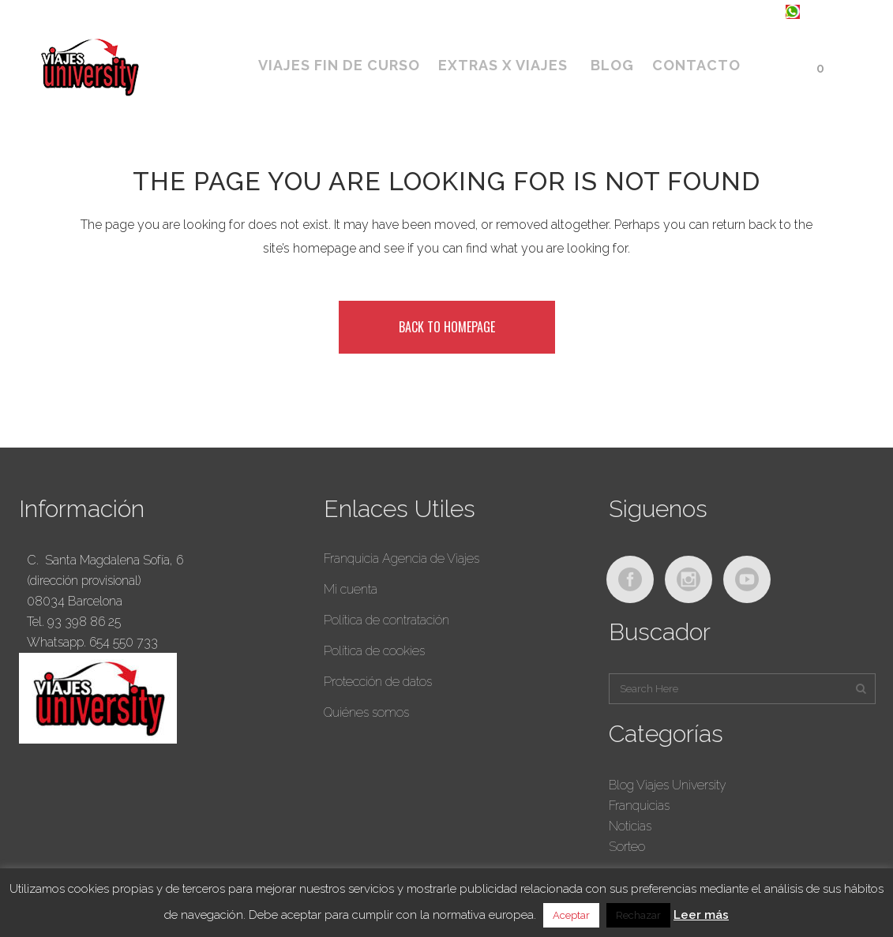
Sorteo (627, 846)
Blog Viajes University (667, 785)
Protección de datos (378, 681)
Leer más (701, 915)
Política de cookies (374, 650)
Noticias (630, 826)
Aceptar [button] (571, 915)
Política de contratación (386, 620)
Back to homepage (447, 326)
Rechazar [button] (638, 915)
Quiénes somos (366, 712)
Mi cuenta (350, 589)
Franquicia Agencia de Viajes (401, 558)
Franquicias (639, 805)
